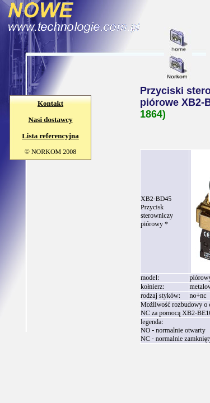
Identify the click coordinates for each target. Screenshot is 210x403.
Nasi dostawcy (50, 119)
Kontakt (50, 103)
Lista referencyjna (50, 136)
